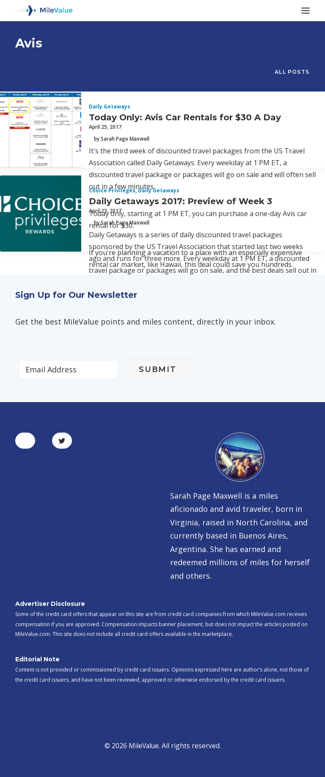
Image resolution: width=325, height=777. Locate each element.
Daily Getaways (109, 106)
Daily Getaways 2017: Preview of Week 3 (180, 201)
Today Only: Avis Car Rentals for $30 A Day (185, 117)
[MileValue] (44, 10)
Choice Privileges (112, 190)
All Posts (292, 72)
